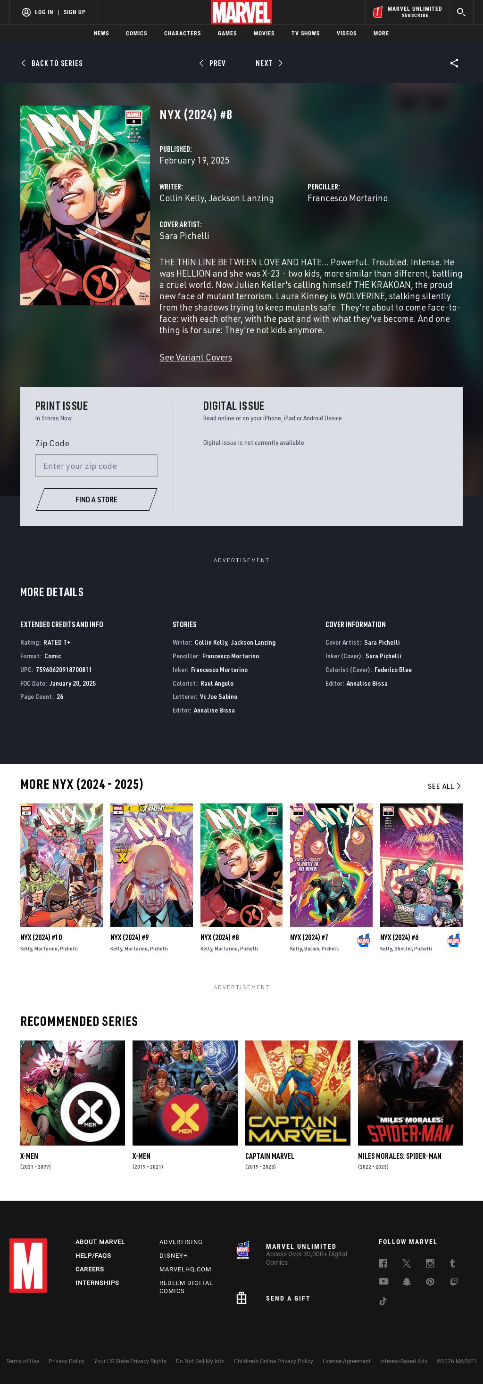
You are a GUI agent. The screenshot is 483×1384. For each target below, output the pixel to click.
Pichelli (69, 948)
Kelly (26, 948)
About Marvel (100, 1241)
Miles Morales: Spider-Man (399, 1156)
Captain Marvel (269, 1156)
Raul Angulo (216, 683)
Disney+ (173, 1255)
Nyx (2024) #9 (129, 937)
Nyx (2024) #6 (399, 937)
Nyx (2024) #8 (219, 937)
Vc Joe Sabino (218, 696)
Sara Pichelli (184, 235)
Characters (182, 33)
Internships (97, 1282)
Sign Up (75, 12)
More (381, 33)
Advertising (181, 1241)
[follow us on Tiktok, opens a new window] (383, 1302)
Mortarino (46, 948)
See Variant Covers (195, 357)
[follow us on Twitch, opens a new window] (454, 1283)
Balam (311, 948)
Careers (89, 1269)
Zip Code (52, 443)
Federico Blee (393, 669)
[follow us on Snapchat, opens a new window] (406, 1283)
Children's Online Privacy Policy (273, 1361)
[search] (462, 12)
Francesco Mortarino (348, 197)
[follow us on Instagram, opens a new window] (430, 1264)
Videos (347, 33)
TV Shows (305, 33)
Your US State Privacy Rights (130, 1361)
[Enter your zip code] (97, 465)
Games (227, 33)
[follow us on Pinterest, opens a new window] (430, 1282)
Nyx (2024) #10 (41, 937)
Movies (264, 33)
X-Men (29, 1156)
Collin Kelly (181, 197)
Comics (136, 33)
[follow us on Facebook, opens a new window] (383, 1264)
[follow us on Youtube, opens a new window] (384, 1282)
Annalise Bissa (214, 710)
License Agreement (347, 1361)
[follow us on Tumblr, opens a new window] (452, 1264)
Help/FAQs (93, 1255)
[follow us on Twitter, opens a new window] (406, 1264)
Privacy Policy (66, 1361)
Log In (44, 12)
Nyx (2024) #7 (309, 937)
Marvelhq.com (185, 1269)
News (101, 33)
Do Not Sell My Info (200, 1361)
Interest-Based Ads (403, 1361)
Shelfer (403, 948)
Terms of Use (22, 1361)
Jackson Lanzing (241, 197)
